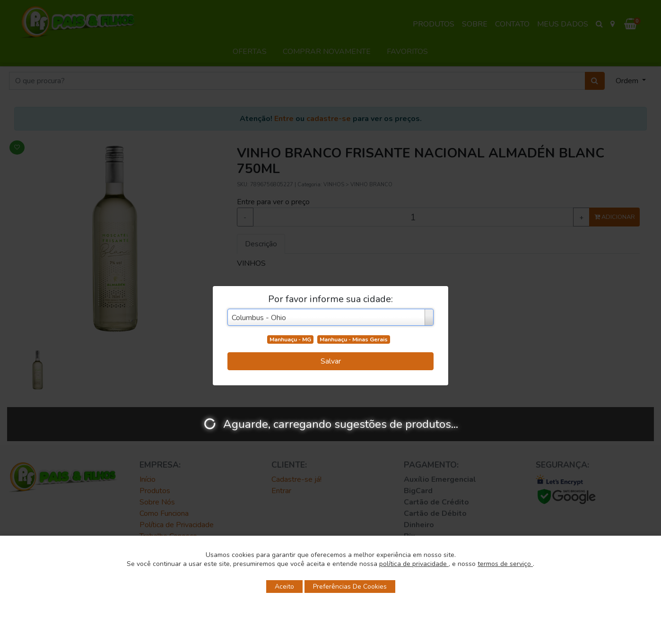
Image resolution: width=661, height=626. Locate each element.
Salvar (331, 361)
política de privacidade (414, 563)
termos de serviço (505, 563)
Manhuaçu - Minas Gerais (354, 339)
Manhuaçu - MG (290, 339)
